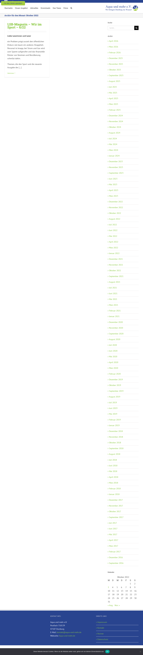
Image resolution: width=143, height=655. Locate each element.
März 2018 (113, 482)
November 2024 (116, 121)
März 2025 (113, 104)
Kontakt (100, 628)
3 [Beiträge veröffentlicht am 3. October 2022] (108, 587)
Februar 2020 (115, 374)
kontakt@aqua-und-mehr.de (69, 632)
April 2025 (113, 98)
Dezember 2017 (116, 500)
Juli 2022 (113, 224)
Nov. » (117, 605)
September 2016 (116, 563)
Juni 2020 (113, 351)
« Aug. (110, 605)
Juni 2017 (113, 528)
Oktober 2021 (115, 270)
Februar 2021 (115, 310)
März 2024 (113, 150)
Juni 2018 (113, 465)
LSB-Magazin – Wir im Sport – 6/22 (24, 25)
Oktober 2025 (115, 69)
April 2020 (113, 362)
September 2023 (116, 173)
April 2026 (113, 41)
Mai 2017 (113, 534)
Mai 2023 (113, 184)
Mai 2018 (113, 471)
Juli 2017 (113, 523)
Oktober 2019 (115, 385)
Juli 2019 (113, 402)
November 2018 (116, 437)
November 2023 (116, 167)
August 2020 (114, 339)
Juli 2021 (113, 287)
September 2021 (116, 276)
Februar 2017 (115, 551)
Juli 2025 (113, 87)
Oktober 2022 (115, 213)
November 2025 (116, 64)
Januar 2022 (114, 253)
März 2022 (113, 247)
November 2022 (116, 207)
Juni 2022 (113, 230)
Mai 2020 (113, 356)
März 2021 (113, 305)
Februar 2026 (115, 52)
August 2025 (114, 81)
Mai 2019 (113, 414)
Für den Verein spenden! (13, 3)
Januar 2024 (114, 155)
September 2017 (116, 517)
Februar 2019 (115, 419)
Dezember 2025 (116, 58)
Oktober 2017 (115, 511)
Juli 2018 (113, 460)
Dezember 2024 (116, 115)
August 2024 (114, 132)
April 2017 (113, 540)
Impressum (102, 622)
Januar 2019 (114, 425)
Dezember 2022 (116, 201)
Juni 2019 (113, 408)
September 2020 (116, 333)
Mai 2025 (113, 92)
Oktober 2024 (115, 127)
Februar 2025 (115, 110)
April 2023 (113, 190)
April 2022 (113, 242)
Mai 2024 (113, 144)
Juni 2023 (113, 178)
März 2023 (113, 196)
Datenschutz (102, 639)
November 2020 (116, 328)
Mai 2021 (113, 299)
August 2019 (114, 396)
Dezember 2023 (116, 161)
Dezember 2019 (116, 379)
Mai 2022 (113, 236)
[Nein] (140, 651)
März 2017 (113, 546)
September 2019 (116, 391)
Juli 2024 (113, 138)
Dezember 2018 (116, 431)
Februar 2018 (115, 488)
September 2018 (116, 448)
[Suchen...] (121, 28)
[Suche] (136, 28)
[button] (71, 8)
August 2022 (114, 219)
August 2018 (114, 454)
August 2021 (114, 282)
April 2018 (113, 477)
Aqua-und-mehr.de (67, 635)
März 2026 (113, 46)
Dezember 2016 (116, 557)
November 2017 (116, 505)
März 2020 (113, 368)
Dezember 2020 (116, 322)
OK (107, 651)
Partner (100, 633)
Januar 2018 (114, 494)
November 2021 (116, 264)
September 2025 (116, 75)
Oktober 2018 (115, 442)
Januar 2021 (114, 316)
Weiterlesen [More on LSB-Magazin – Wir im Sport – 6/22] (10, 73)
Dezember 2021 (116, 259)
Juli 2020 (113, 345)
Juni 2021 (113, 293)
